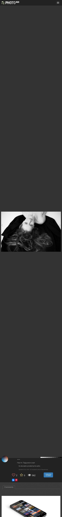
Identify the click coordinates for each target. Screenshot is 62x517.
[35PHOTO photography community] (10, 3)
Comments (8, 487)
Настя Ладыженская (26, 463)
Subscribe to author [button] (48, 475)
